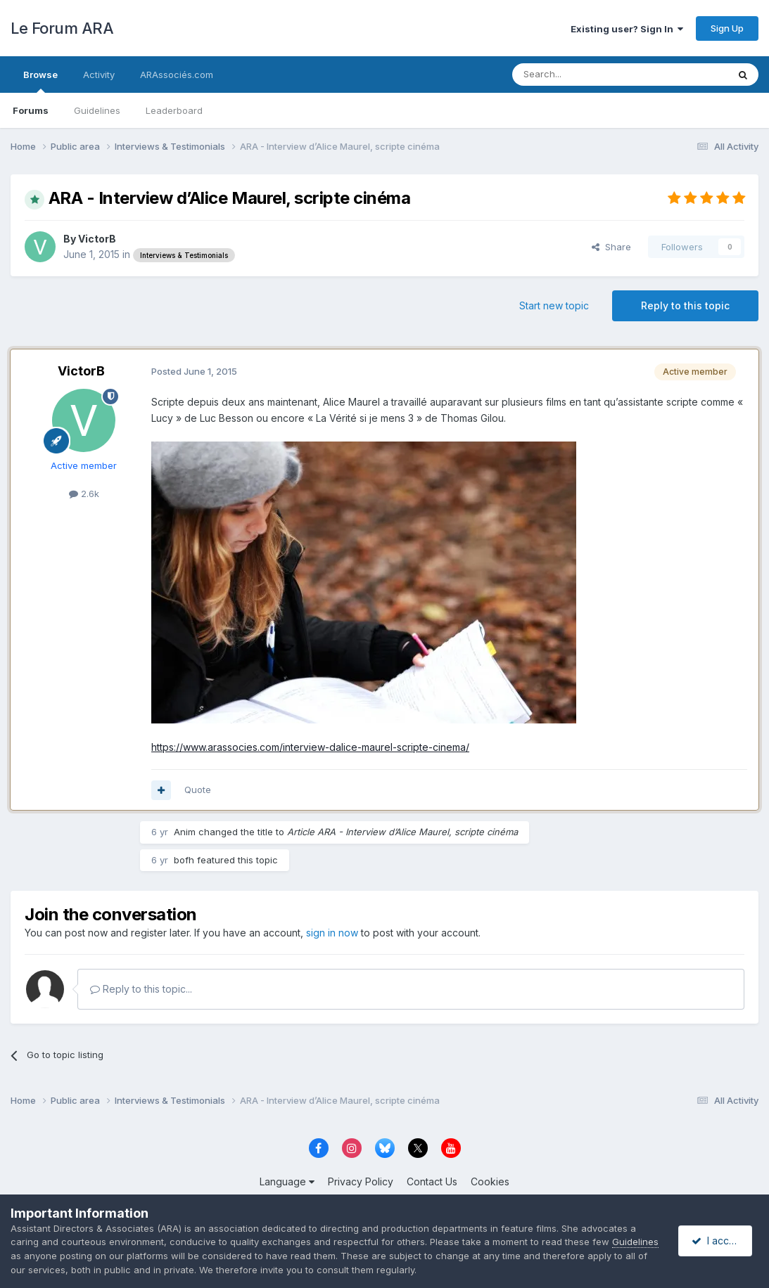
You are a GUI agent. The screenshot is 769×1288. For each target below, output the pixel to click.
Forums (31, 110)
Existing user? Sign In (627, 28)
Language (287, 1181)
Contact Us (432, 1181)
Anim (185, 831)
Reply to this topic (685, 305)
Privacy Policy (360, 1181)
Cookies (490, 1181)
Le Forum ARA (62, 28)
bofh (184, 859)
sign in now (332, 933)
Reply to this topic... (141, 989)
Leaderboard (174, 110)
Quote (197, 789)
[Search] (584, 74)
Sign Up (727, 28)
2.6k (84, 493)
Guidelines (97, 110)
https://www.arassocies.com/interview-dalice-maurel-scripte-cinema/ (310, 747)
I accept (717, 1241)
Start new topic (554, 305)
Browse (40, 81)
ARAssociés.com (176, 74)
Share (611, 246)
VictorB (97, 239)
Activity (99, 74)
